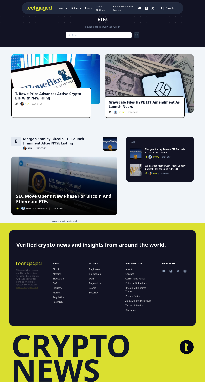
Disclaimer (131, 310)
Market (56, 292)
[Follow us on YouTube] (152, 8)
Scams (92, 288)
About (128, 269)
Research (58, 302)
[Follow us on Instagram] (185, 271)
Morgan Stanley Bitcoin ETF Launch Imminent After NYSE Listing (53, 141)
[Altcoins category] (146, 173)
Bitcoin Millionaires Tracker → (122, 8)
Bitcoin (56, 269)
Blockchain (59, 278)
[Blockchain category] (16, 103)
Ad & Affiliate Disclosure (138, 300)
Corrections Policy (135, 278)
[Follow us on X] (165, 8)
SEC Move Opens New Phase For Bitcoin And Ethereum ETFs (63, 199)
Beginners (94, 269)
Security (93, 292)
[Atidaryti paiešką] (181, 8)
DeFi (55, 283)
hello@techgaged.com (27, 287)
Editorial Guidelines (136, 283)
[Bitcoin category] (16, 141)
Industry (57, 288)
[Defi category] (110, 112)
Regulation (59, 297)
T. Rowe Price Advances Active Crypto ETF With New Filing (48, 95)
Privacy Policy (132, 296)
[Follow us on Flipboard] (159, 8)
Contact (129, 274)
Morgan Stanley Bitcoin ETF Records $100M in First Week (165, 151)
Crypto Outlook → (93, 8)
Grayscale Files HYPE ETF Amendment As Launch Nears (144, 104)
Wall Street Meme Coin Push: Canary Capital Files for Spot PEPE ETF (165, 167)
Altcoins (57, 274)
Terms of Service (134, 305)
